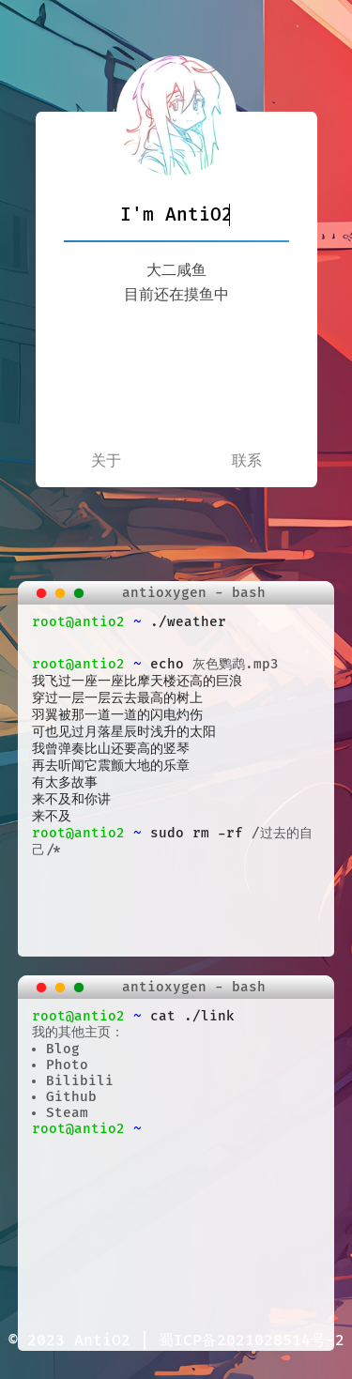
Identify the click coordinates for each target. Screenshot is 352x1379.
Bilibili (80, 1081)
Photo (67, 1065)
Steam (67, 1113)
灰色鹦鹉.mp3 (235, 664)
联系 (247, 461)
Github (71, 1097)
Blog (63, 1049)
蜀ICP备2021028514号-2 (251, 1340)
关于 (106, 461)
